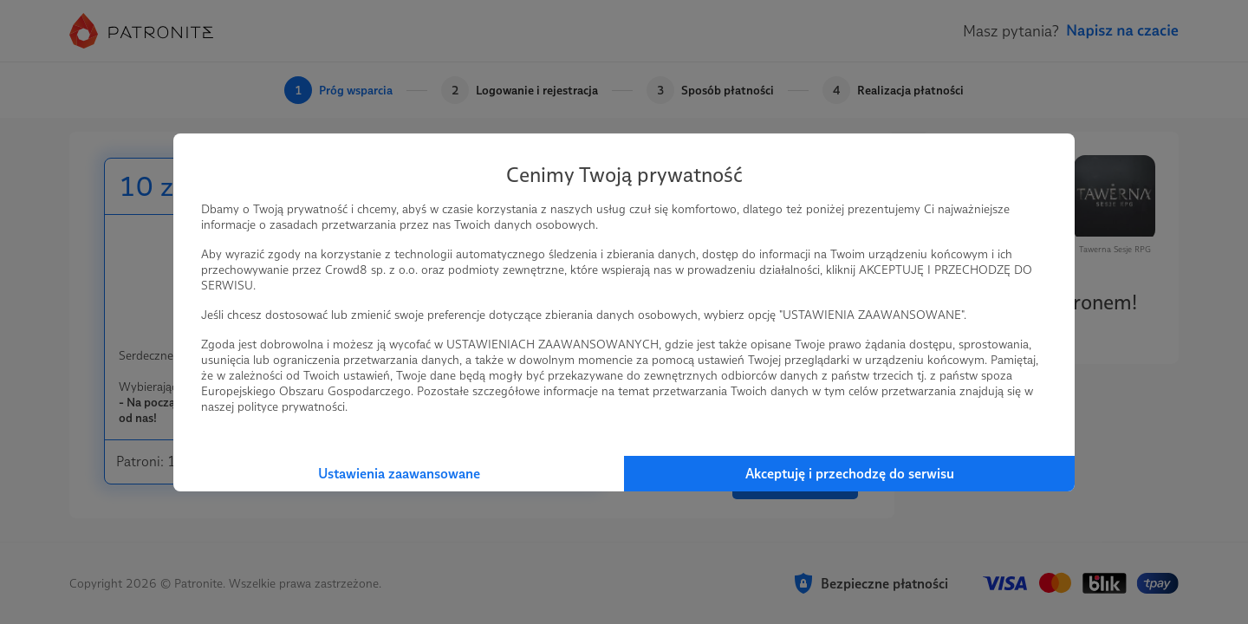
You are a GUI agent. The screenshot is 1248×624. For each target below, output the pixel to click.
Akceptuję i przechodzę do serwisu (849, 474)
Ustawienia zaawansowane (399, 474)
